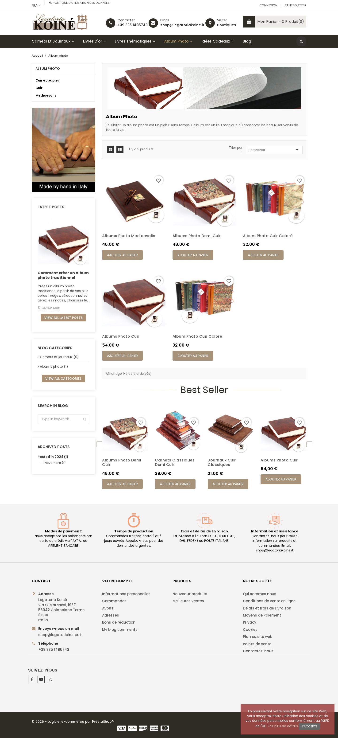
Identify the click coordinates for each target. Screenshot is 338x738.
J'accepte (309, 726)
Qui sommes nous (259, 593)
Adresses (110, 615)
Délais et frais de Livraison (267, 608)
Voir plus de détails (282, 726)
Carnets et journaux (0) (59, 357)
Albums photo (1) (54, 366)
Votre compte (117, 581)
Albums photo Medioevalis (128, 235)
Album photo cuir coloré (268, 235)
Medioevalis (45, 95)
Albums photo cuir (120, 336)
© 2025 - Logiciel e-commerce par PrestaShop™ (73, 721)
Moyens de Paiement (262, 615)
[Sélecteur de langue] (36, 5)
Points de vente (257, 643)
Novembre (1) (55, 463)
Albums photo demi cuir (197, 235)
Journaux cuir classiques (222, 462)
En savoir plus (48, 307)
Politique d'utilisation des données (81, 2)
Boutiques (226, 25)
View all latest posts (63, 317)
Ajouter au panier (122, 255)
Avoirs (107, 608)
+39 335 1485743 (133, 25)
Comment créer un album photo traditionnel (63, 275)
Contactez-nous (258, 650)
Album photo (47, 68)
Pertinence (274, 150)
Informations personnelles (126, 593)
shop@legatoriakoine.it (182, 25)
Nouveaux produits (190, 593)
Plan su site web (257, 636)
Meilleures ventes (188, 600)
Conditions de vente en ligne (269, 600)
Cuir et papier (47, 80)
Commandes (114, 600)
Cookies (250, 629)
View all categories (63, 378)
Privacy (249, 622)
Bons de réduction (118, 622)
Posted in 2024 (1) (53, 456)
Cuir (38, 88)
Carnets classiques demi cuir (175, 462)
